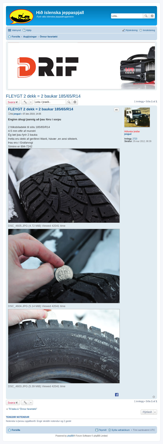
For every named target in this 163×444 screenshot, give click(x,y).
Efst (154, 397)
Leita (146, 15)
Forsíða (16, 430)
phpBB (70, 436)
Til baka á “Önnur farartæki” (22, 409)
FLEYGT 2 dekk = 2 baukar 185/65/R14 (43, 96)
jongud (127, 134)
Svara (11, 102)
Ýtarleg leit (152, 15)
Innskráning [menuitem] (149, 30)
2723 (134, 139)
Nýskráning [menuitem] (132, 30)
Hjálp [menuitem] (28, 30)
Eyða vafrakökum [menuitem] (121, 430)
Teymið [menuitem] (102, 430)
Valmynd (16, 30)
